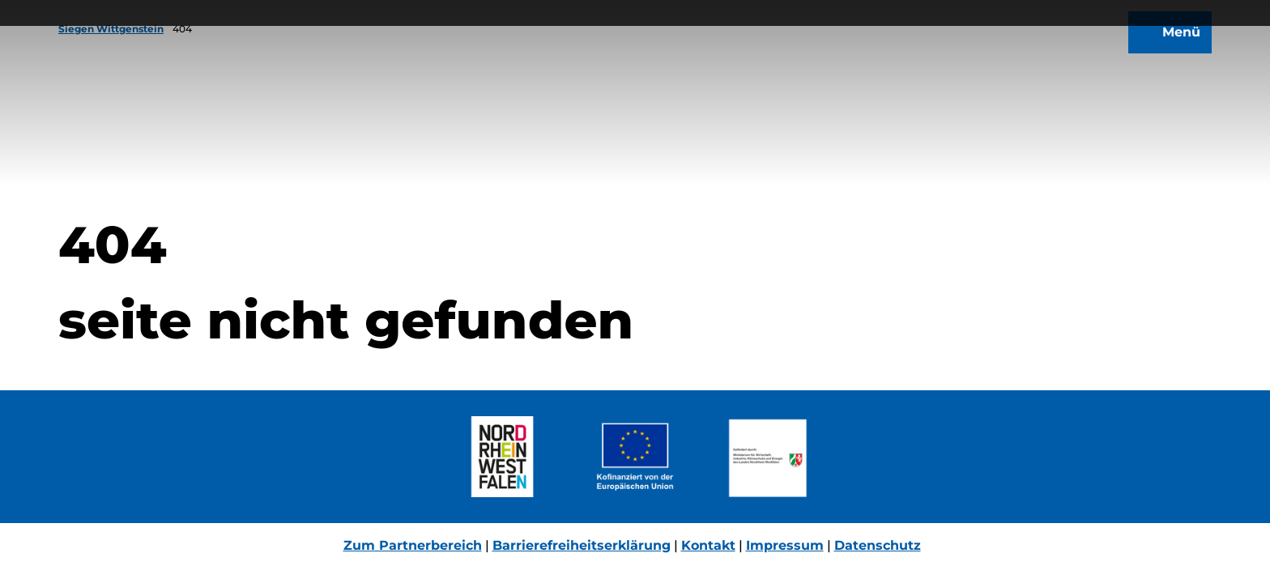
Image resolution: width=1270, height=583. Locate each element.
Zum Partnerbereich (412, 545)
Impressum (785, 545)
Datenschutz (877, 545)
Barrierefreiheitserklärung (581, 545)
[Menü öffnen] (1163, 47)
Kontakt (708, 545)
